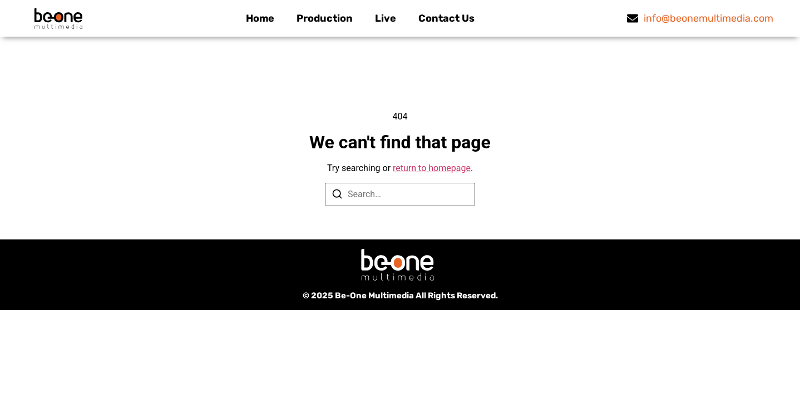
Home (260, 18)
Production (325, 18)
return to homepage (432, 168)
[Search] (337, 196)
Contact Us (446, 18)
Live (385, 18)
